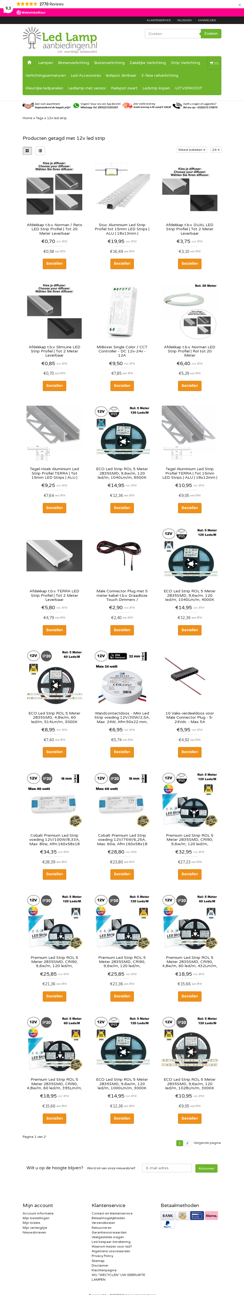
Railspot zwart (124, 88)
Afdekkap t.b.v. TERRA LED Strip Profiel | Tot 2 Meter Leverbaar (54, 595)
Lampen (45, 62)
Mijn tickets (31, 1223)
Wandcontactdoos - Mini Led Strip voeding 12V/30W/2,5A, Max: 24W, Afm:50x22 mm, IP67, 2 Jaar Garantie (122, 717)
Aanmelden (207, 20)
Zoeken (211, 33)
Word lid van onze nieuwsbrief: (81, 1167)
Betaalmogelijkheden (108, 1218)
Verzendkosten (103, 1223)
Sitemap (98, 1261)
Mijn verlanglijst (35, 1228)
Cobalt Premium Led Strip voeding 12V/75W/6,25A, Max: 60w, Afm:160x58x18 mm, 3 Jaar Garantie (122, 839)
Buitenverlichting (109, 62)
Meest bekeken (192, 150)
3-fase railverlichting (159, 75)
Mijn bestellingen (36, 1218)
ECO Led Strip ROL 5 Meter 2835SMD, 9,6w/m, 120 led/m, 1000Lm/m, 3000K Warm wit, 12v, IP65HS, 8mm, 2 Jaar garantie (122, 1083)
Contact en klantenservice (112, 1213)
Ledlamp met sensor (87, 88)
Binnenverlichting (73, 62)
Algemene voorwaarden (111, 1251)
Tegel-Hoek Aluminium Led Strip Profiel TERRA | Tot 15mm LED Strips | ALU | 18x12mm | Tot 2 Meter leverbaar (54, 473)
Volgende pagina (207, 1143)
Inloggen (184, 20)
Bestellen (54, 263)
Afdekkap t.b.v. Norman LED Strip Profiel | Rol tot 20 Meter (189, 351)
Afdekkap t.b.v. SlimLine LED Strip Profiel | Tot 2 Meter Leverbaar (54, 351)
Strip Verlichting (185, 62)
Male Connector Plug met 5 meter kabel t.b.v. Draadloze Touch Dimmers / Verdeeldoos (122, 595)
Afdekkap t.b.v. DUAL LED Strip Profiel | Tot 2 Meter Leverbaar (189, 229)
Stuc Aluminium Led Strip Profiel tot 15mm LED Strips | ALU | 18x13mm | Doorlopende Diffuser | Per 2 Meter (122, 229)
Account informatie (38, 1213)
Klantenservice (159, 20)
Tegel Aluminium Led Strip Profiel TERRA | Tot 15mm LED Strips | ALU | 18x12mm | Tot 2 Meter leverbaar (189, 473)
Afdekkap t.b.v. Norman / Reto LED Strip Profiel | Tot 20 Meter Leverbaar (54, 229)
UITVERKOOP (188, 88)
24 (216, 150)
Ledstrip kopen (156, 88)
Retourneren (102, 1228)
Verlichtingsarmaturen (45, 75)
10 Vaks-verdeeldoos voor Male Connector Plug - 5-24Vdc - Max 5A (190, 717)
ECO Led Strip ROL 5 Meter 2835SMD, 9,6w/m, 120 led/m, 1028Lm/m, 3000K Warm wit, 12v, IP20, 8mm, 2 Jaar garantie (190, 1083)
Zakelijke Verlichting (148, 62)
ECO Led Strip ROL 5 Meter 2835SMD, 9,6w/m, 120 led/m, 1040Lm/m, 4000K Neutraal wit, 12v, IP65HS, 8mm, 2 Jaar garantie (190, 595)
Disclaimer (100, 1265)
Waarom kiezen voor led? (112, 1246)
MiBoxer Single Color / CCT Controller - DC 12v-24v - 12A (122, 351)
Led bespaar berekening (111, 1242)
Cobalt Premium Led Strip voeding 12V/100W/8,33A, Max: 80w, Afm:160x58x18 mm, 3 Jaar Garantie (54, 839)
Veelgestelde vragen (108, 1237)
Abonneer (206, 1168)
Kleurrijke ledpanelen (44, 88)
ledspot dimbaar (121, 75)
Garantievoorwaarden (109, 1232)
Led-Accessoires (86, 75)
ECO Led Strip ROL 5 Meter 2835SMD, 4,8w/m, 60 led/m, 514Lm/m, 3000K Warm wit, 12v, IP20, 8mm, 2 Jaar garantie (54, 717)
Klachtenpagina (104, 1270)
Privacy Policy (102, 1256)
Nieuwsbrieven (34, 1232)
